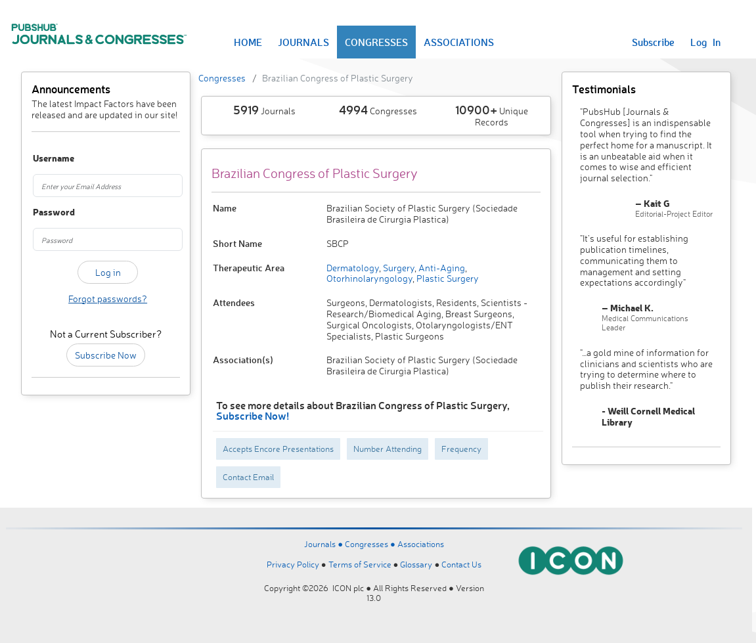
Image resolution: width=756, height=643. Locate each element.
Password (44, 212)
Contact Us (461, 564)
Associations (420, 544)
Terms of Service (359, 564)
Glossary (416, 564)
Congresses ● (371, 544)
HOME (248, 42)
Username (44, 158)
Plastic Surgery (446, 278)
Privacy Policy (293, 564)
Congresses (222, 77)
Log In (705, 42)
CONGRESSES (376, 42)
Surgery (397, 267)
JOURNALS (303, 42)
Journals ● (324, 544)
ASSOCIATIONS (459, 42)
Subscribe (653, 42)
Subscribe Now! (252, 415)
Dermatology (352, 267)
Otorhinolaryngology (369, 278)
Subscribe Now (106, 355)
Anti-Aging (440, 267)
